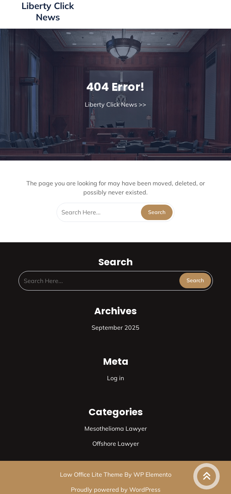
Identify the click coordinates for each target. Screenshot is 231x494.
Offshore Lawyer (115, 443)
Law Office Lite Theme (92, 474)
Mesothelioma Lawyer (115, 428)
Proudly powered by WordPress (116, 489)
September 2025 (115, 327)
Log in (115, 378)
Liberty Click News (47, 11)
